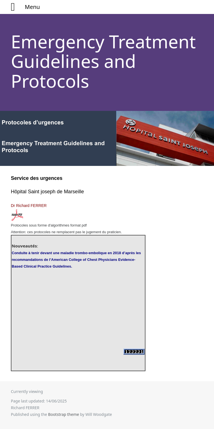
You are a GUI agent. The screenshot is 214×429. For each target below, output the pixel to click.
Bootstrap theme (63, 414)
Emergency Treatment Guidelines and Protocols (103, 61)
